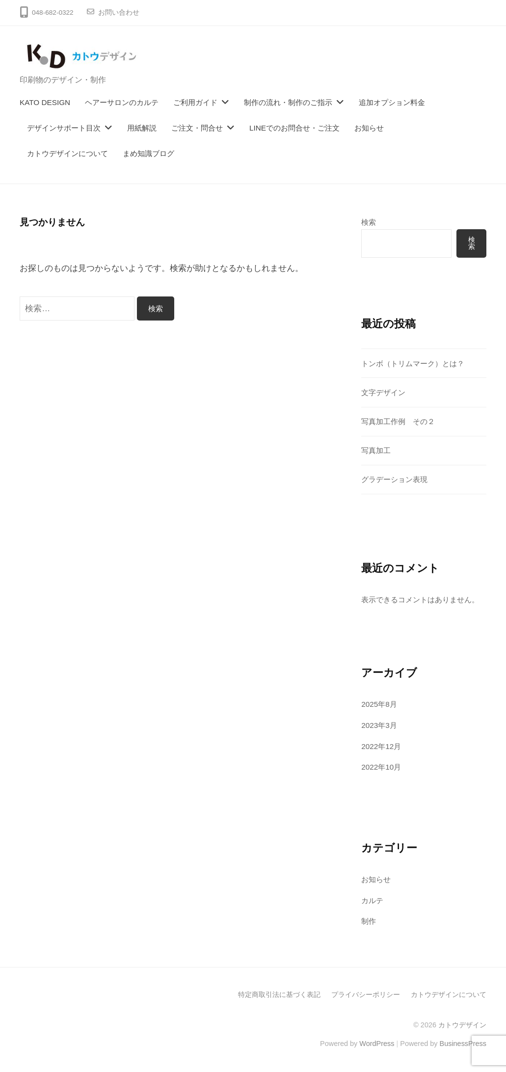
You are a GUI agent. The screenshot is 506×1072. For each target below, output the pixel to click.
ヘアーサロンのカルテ (122, 102)
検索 (368, 222)
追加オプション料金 (392, 102)
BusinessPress (463, 1043)
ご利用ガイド (195, 102)
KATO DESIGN (45, 102)
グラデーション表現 (394, 479)
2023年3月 (379, 725)
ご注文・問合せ (197, 128)
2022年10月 (381, 767)
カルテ (372, 900)
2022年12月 (381, 746)
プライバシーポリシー (365, 994)
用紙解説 (142, 128)
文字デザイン (383, 392)
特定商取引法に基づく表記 (279, 994)
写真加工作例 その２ (398, 421)
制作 (368, 921)
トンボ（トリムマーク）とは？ (412, 363)
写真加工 (376, 450)
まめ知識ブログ (148, 153)
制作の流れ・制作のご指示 (288, 102)
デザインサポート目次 (64, 128)
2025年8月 (379, 704)
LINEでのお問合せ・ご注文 (294, 128)
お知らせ (369, 128)
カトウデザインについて (67, 153)
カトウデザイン (462, 1025)
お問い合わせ (118, 12)
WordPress (376, 1043)
